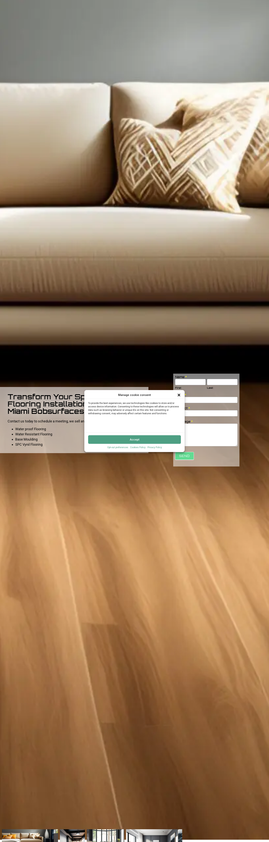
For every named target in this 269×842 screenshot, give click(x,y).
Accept (134, 439)
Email (180, 395)
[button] (179, 395)
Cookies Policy (138, 447)
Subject (182, 408)
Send (184, 456)
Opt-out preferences (117, 447)
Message (184, 421)
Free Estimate (256, 4)
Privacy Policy (154, 447)
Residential (208, 4)
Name (181, 377)
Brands (190, 4)
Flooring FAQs (230, 4)
